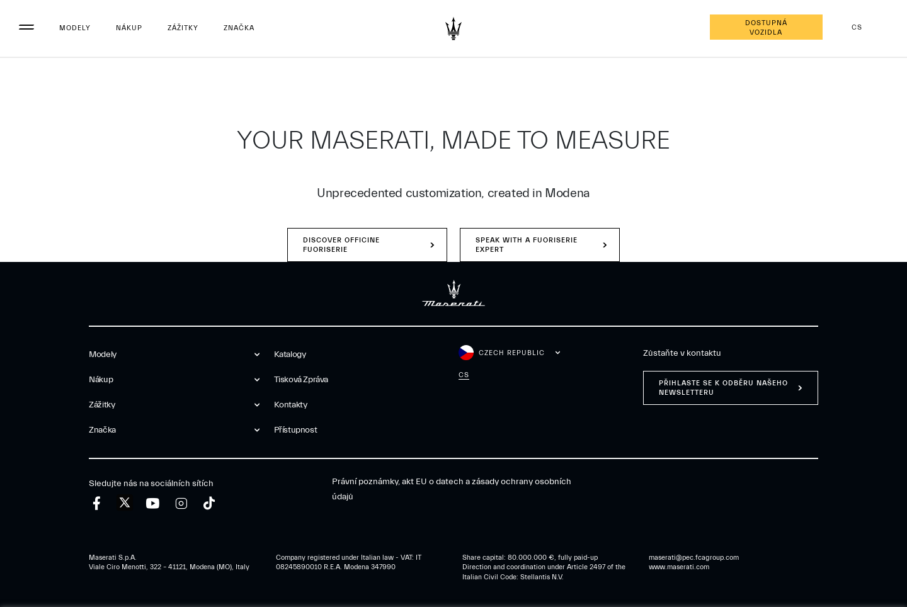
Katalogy (290, 354)
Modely (75, 28)
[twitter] (124, 503)
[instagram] (181, 503)
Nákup (129, 28)
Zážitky (183, 28)
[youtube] (153, 503)
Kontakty (290, 405)
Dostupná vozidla (766, 28)
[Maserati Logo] (453, 28)
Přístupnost (295, 430)
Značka (239, 28)
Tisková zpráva (301, 380)
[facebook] (97, 503)
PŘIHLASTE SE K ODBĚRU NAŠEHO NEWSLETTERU (723, 388)
